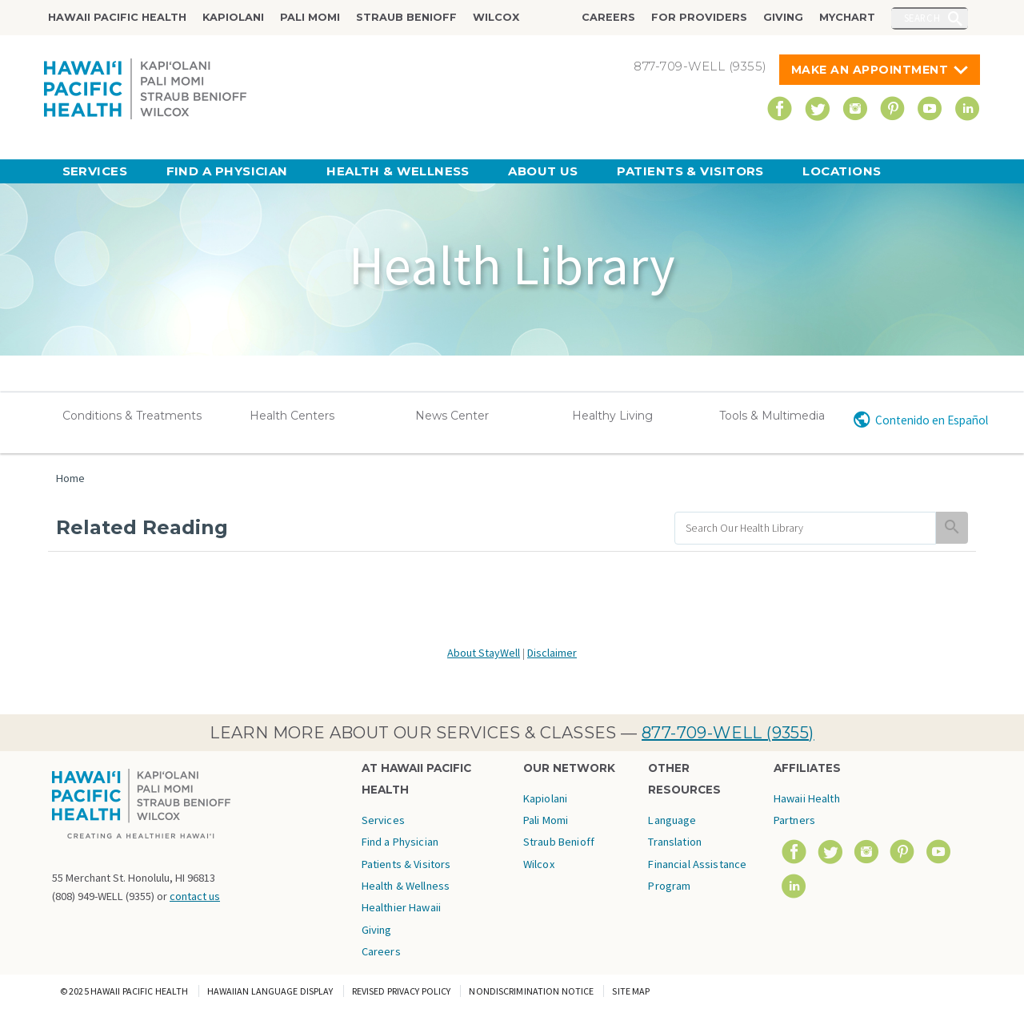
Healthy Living (612, 415)
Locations (841, 171)
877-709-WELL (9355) (728, 732)
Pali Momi (310, 17)
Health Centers (292, 415)
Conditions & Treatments (132, 415)
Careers (608, 17)
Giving (783, 17)
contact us (195, 896)
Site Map (631, 991)
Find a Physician (227, 171)
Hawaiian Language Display (270, 991)
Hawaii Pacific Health (117, 17)
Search (922, 17)
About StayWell (483, 652)
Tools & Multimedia (772, 415)
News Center (452, 415)
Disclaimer (552, 652)
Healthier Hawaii (401, 907)
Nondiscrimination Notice (531, 991)
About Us (543, 171)
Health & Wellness (398, 171)
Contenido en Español (931, 420)
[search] (805, 528)
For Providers (699, 17)
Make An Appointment (870, 69)
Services (95, 171)
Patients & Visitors (690, 171)
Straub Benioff (406, 17)
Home (70, 478)
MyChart (847, 17)
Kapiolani (233, 17)
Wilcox (496, 17)
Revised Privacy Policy (401, 991)
